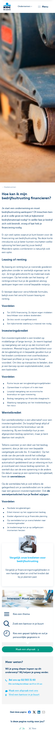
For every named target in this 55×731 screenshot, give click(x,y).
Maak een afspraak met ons (23, 690)
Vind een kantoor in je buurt (24, 694)
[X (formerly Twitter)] (34, 712)
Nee (32, 728)
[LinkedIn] (38, 712)
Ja (22, 728)
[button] (43, 7)
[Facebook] (29, 712)
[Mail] (43, 712)
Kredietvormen (10, 187)
